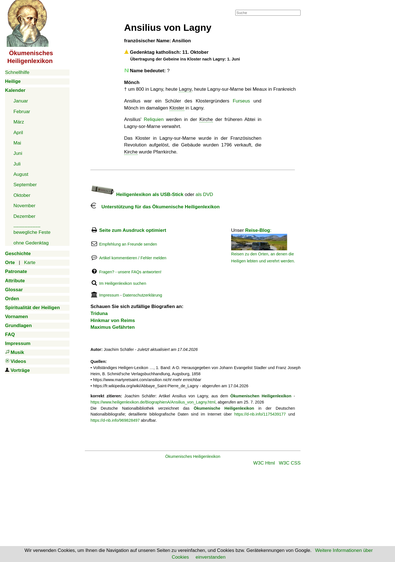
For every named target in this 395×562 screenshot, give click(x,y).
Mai (17, 143)
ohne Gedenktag (31, 243)
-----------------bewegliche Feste (31, 229)
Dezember (24, 216)
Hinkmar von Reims (112, 320)
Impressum (109, 295)
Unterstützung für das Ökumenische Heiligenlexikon (155, 206)
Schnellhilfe (17, 72)
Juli (17, 164)
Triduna (99, 313)
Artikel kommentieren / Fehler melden (132, 258)
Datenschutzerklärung (142, 295)
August (20, 174)
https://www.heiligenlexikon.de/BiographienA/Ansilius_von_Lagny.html (152, 402)
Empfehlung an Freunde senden (128, 244)
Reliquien (154, 119)
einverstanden (211, 557)
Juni (17, 153)
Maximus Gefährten (112, 327)
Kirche (206, 119)
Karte (30, 262)
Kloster (176, 108)
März (18, 122)
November (24, 205)
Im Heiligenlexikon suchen (122, 283)
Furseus (241, 101)
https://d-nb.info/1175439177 (260, 414)
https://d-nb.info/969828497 (115, 420)
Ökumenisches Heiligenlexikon (192, 456)
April (18, 132)
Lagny (185, 89)
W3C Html (264, 463)
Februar (21, 111)
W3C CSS (290, 463)
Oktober (21, 195)
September (25, 184)
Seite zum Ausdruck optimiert (132, 230)
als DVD (204, 194)
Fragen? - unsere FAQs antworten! (130, 272)
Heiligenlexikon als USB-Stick (136, 194)
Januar (20, 101)
